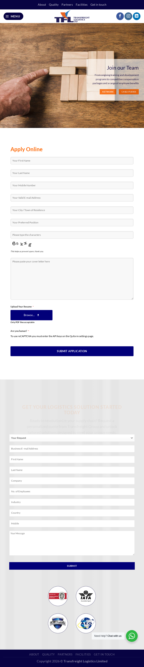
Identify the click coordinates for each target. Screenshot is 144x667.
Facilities (82, 4)
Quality (54, 4)
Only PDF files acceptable (22, 322)
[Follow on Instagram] (128, 16)
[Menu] (14, 16)
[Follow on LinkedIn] (136, 16)
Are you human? (19, 331)
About (42, 4)
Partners (67, 4)
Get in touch (98, 4)
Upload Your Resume (22, 306)
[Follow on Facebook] (120, 16)
